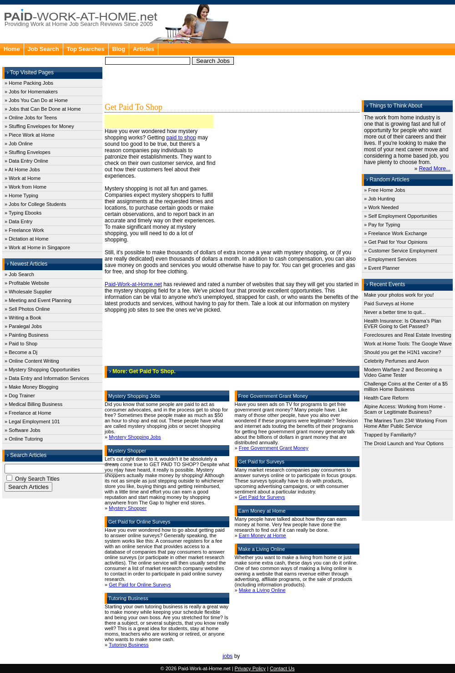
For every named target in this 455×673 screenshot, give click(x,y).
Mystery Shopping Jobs (135, 437)
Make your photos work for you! (399, 295)
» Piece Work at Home (30, 135)
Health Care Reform (386, 398)
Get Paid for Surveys (262, 497)
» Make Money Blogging (31, 387)
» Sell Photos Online (27, 309)
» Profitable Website (27, 283)
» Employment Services (390, 259)
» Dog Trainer (20, 395)
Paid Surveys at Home (389, 303)
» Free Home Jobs (384, 190)
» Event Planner (381, 268)
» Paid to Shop (21, 343)
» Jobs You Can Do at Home (36, 100)
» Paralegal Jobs (23, 326)
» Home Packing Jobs (29, 83)
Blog (118, 49)
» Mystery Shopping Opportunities (42, 369)
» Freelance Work (24, 230)
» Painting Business (27, 335)
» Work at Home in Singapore (37, 247)
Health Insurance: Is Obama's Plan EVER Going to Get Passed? (402, 323)
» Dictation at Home (27, 238)
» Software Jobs (22, 430)
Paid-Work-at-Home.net (133, 284)
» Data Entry (18, 221)
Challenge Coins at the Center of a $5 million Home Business (406, 386)
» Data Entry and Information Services (47, 378)
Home (12, 49)
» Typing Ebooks (23, 213)
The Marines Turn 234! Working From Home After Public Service (405, 423)
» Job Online (19, 143)
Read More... (434, 168)
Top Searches (86, 49)
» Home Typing (21, 195)
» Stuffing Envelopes (28, 152)
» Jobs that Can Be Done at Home (43, 109)
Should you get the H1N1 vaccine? (402, 352)
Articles (143, 49)
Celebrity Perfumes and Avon (396, 361)
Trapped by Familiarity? (390, 434)
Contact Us (282, 668)
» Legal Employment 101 (32, 421)
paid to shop (181, 137)
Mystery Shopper (128, 508)
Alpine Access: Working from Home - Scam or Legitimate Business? (404, 409)
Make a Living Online (262, 590)
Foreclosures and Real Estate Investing (407, 335)
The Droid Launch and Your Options (404, 443)
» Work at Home (22, 178)
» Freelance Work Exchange (395, 233)
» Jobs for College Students (35, 204)
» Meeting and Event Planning (38, 300)
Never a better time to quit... (395, 312)
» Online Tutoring (24, 439)
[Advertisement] (293, 54)
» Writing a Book (23, 317)
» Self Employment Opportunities (400, 216)
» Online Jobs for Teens (31, 117)
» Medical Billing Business (33, 404)
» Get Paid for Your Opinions (395, 242)
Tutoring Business (129, 644)
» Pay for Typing (382, 224)
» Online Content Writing (32, 361)
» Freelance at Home (28, 413)
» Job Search (19, 274)
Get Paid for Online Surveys (140, 584)
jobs (227, 656)
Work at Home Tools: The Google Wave (408, 343)
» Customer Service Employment (400, 250)
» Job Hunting (379, 198)
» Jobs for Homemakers (31, 91)
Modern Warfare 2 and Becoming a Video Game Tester (403, 372)
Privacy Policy (250, 668)
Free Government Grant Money (273, 448)
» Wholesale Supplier (28, 291)
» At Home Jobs (22, 169)
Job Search (43, 49)
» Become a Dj (21, 352)
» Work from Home (25, 187)
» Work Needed (381, 207)
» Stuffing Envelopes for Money (39, 126)
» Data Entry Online (26, 161)
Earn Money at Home (262, 535)
